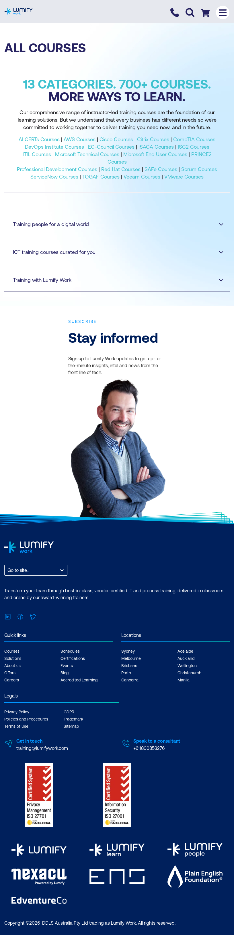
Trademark (73, 719)
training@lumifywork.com (42, 748)
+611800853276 (149, 748)
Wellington (187, 665)
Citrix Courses (153, 139)
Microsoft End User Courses (155, 154)
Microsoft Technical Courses (87, 154)
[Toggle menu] (222, 12)
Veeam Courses (142, 177)
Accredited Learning (79, 680)
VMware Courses (184, 177)
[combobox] (8, 570)
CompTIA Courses (194, 139)
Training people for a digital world (112, 224)
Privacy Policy (16, 712)
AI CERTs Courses (39, 139)
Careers (11, 680)
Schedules (70, 651)
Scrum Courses (199, 169)
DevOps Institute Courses (54, 147)
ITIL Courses (37, 154)
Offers (9, 672)
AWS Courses (79, 139)
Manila (184, 680)
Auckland (186, 658)
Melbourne (131, 658)
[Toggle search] (190, 12)
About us (12, 665)
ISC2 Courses (193, 147)
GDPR (69, 712)
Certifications (73, 658)
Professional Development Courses (57, 169)
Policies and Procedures (26, 719)
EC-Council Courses (111, 147)
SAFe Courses (161, 169)
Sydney (128, 651)
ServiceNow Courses (54, 177)
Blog (65, 672)
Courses (12, 651)
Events (67, 665)
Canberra (130, 680)
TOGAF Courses (101, 177)
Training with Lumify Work (112, 280)
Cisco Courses (116, 139)
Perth (126, 672)
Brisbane (129, 665)
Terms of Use (16, 726)
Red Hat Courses (121, 169)
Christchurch (189, 672)
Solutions (12, 658)
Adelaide (185, 651)
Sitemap (71, 726)
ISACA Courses (156, 147)
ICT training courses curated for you (112, 252)
